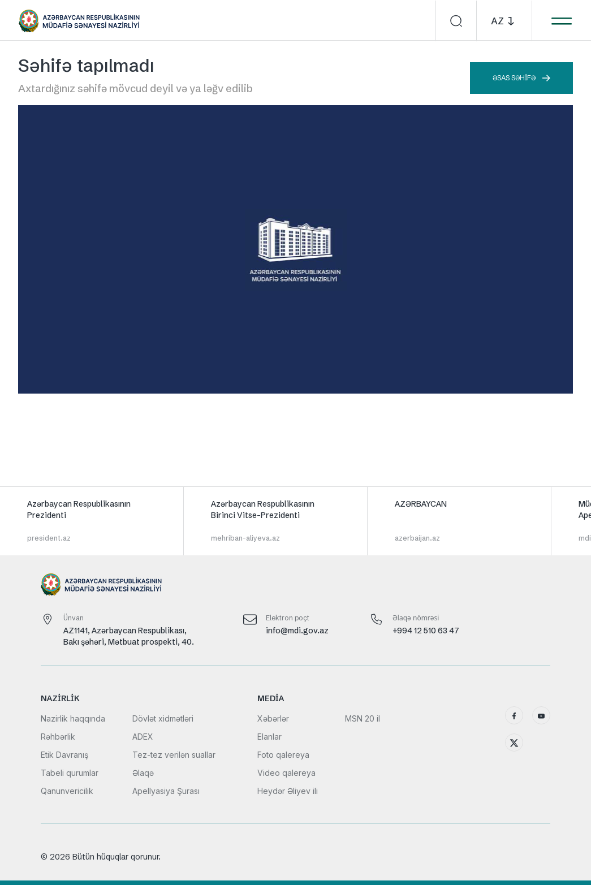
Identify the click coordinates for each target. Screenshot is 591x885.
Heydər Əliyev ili (287, 791)
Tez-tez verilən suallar (173, 754)
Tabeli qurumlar (69, 773)
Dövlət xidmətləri (162, 718)
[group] (92, 520)
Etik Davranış (64, 754)
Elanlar (269, 736)
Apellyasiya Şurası (166, 791)
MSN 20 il (362, 718)
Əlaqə (143, 773)
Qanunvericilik (67, 791)
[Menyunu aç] (561, 21)
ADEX (142, 736)
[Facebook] (514, 715)
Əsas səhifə (521, 78)
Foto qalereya (283, 754)
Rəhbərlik (58, 736)
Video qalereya (286, 773)
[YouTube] (541, 715)
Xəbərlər (273, 718)
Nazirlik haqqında (73, 718)
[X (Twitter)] (514, 742)
